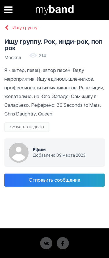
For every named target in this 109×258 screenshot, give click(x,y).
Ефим (39, 149)
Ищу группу (20, 27)
